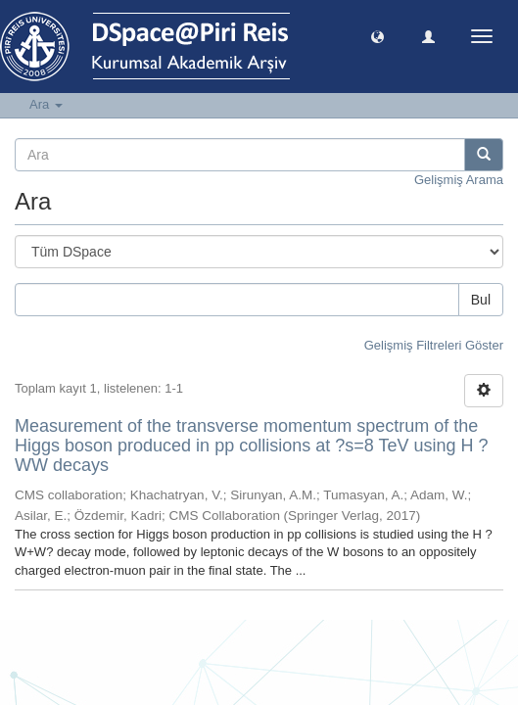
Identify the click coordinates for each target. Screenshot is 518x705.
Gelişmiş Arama (458, 179)
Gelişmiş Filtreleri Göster (433, 345)
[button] (377, 36)
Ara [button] (46, 104)
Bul (481, 299)
